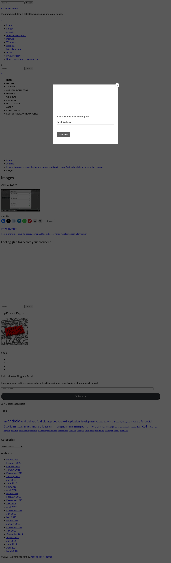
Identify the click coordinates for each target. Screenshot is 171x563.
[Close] (117, 85)
